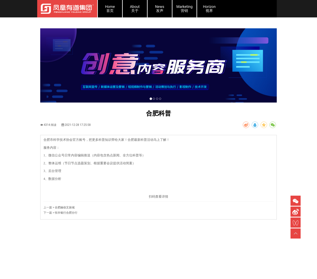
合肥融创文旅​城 (65, 218)
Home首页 (110, 8)
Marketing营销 (184, 8)
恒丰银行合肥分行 (66, 223)
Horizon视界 (209, 8)
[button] (58, 70)
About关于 (135, 8)
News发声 (159, 8)
